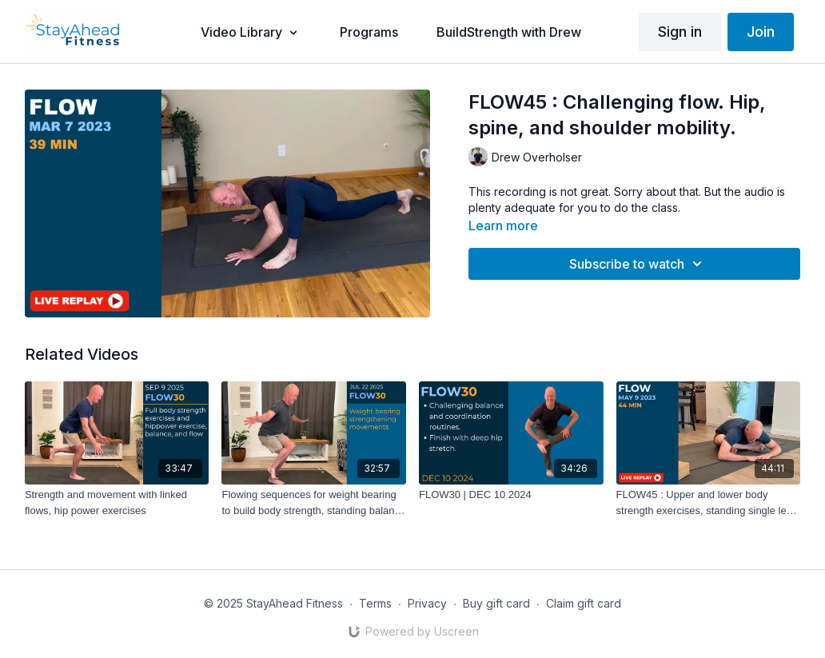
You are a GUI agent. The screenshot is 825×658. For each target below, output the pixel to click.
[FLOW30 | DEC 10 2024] (511, 495)
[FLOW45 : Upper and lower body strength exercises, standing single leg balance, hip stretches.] (708, 502)
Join (761, 31)
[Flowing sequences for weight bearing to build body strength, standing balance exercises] (313, 502)
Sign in (680, 31)
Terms (375, 603)
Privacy (427, 603)
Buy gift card (496, 603)
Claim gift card (583, 603)
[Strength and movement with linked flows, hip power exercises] (117, 502)
